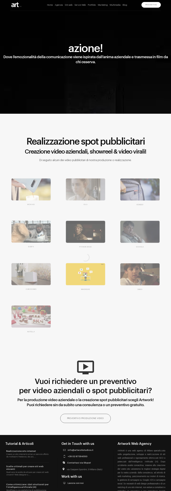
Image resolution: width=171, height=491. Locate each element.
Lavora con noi (73, 483)
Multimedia (115, 5)
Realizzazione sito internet (21, 451)
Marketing (103, 5)
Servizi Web (80, 5)
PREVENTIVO (151, 5)
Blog (125, 5)
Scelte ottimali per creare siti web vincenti (25, 467)
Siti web (68, 5)
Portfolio (92, 5)
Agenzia (59, 5)
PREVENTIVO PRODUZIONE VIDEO (85, 418)
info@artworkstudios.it (77, 450)
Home (50, 5)
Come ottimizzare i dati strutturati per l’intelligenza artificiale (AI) (27, 485)
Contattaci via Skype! (76, 462)
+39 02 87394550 (74, 456)
